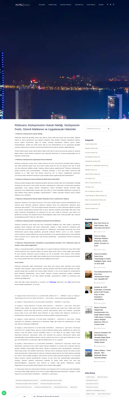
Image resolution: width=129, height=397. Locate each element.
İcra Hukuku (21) (90, 178)
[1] (64, 167)
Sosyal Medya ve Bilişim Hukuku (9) (96, 195)
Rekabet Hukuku (90, 393)
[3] (50, 192)
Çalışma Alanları (65, 4)
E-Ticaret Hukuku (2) (91, 152)
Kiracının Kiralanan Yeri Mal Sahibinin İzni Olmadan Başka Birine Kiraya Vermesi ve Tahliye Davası (102, 337)
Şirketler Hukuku (102, 377)
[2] (73, 175)
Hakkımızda (53, 4)
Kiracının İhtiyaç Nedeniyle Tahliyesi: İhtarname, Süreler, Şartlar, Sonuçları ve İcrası (101, 241)
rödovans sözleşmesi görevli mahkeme (27, 383)
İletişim (101, 4)
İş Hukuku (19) (89, 187)
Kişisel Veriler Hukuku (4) (92, 174)
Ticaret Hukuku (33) (91, 144)
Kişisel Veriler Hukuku (104, 393)
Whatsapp (53, 282)
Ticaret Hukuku (90, 377)
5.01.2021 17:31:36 (99, 231)
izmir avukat (73, 387)
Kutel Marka (91, 4)
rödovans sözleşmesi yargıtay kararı (51, 380)
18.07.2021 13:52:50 (100, 303)
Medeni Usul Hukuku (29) (92, 204)
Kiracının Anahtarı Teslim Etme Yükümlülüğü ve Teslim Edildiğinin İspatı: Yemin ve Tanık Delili (102, 259)
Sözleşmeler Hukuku (92, 380)
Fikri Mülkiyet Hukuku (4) (92, 157)
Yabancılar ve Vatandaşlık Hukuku (95, 390)
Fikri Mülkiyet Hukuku (92, 387)
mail (69, 282)
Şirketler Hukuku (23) (91, 148)
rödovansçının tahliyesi (60, 387)
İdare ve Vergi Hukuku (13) (93, 182)
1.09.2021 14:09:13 (99, 283)
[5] (70, 214)
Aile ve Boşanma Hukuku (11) (94, 191)
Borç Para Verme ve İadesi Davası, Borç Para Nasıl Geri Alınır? (102, 225)
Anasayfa (42, 4)
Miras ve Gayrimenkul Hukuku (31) (95, 200)
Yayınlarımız (79, 4)
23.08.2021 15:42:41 (100, 328)
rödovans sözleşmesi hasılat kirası (50, 383)
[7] (58, 258)
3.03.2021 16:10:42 (99, 361)
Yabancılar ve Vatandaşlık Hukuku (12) (96, 165)
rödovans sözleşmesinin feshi (42, 387)
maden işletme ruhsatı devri (24, 387)
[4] (30, 206)
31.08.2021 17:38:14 (100, 249)
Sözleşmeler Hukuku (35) (92, 161)
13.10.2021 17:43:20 (100, 267)
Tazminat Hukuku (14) (91, 208)
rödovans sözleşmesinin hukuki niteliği (27, 380)
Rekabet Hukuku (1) (91, 170)
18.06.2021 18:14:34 (100, 346)
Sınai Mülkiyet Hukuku (92, 383)
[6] (29, 216)
